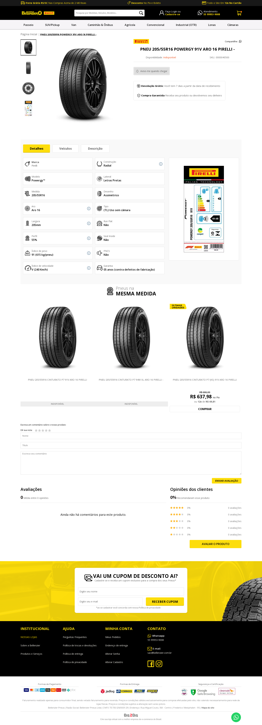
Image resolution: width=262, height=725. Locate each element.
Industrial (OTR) (186, 25)
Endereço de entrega (116, 645)
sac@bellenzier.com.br (160, 650)
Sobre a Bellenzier (30, 645)
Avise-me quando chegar (153, 71)
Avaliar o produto (215, 544)
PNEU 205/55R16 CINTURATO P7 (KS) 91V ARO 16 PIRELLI (205, 379)
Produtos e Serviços (31, 653)
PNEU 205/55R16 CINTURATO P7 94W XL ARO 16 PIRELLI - (131, 379)
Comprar (205, 409)
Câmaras (232, 25)
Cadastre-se (172, 14)
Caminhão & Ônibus (100, 25)
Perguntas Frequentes (75, 637)
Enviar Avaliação (226, 480)
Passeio (28, 25)
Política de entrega (73, 653)
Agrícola (130, 25)
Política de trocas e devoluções (80, 645)
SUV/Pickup (52, 25)
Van (73, 25)
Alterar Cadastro (114, 662)
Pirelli (34, 165)
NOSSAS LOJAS (29, 637)
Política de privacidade (149, 607)
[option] (28, 47)
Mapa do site (208, 707)
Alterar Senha (112, 653)
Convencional (155, 25)
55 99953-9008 (212, 14)
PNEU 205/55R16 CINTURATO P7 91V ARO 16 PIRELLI (57, 379)
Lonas (212, 25)
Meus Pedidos (113, 637)
